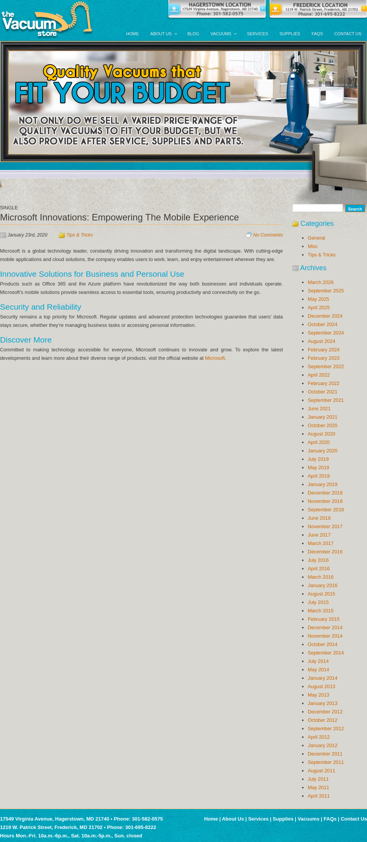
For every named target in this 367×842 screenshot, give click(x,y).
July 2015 (318, 602)
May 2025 (318, 299)
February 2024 (323, 349)
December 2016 (325, 552)
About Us (233, 819)
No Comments (268, 235)
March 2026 (321, 282)
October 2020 (323, 425)
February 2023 (323, 358)
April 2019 (319, 476)
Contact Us (354, 819)
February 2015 (323, 619)
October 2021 (323, 392)
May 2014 (318, 669)
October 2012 (323, 720)
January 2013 (323, 703)
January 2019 (323, 484)
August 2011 (321, 770)
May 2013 (318, 695)
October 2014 (323, 644)
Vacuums (309, 819)
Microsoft (215, 358)
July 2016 (318, 560)
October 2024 (323, 324)
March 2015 (321, 611)
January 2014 (323, 678)
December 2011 (325, 754)
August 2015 (321, 594)
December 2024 (325, 316)
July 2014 (318, 661)
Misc (313, 246)
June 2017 (319, 535)
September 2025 (326, 291)
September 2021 (326, 400)
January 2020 (323, 451)
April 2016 (319, 568)
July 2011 (318, 779)
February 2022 (323, 383)
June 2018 (319, 518)
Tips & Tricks (80, 235)
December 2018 (325, 493)
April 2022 (319, 375)
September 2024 (326, 333)
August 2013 (321, 686)
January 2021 (323, 417)
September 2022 (326, 366)
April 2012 (319, 737)
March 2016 (321, 577)
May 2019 (318, 467)
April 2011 (319, 796)
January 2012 (323, 745)
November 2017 (325, 526)
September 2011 (326, 762)
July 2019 (318, 459)
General (316, 238)
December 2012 (325, 712)
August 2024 (321, 341)
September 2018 (326, 509)
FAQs (330, 819)
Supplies (283, 819)
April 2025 (319, 307)
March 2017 (321, 543)
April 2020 (319, 442)
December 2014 (325, 627)
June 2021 (319, 408)
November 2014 (325, 636)
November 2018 (325, 501)
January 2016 (323, 585)
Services (258, 819)
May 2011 (318, 787)
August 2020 (321, 434)
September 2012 (326, 728)
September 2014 (326, 653)
